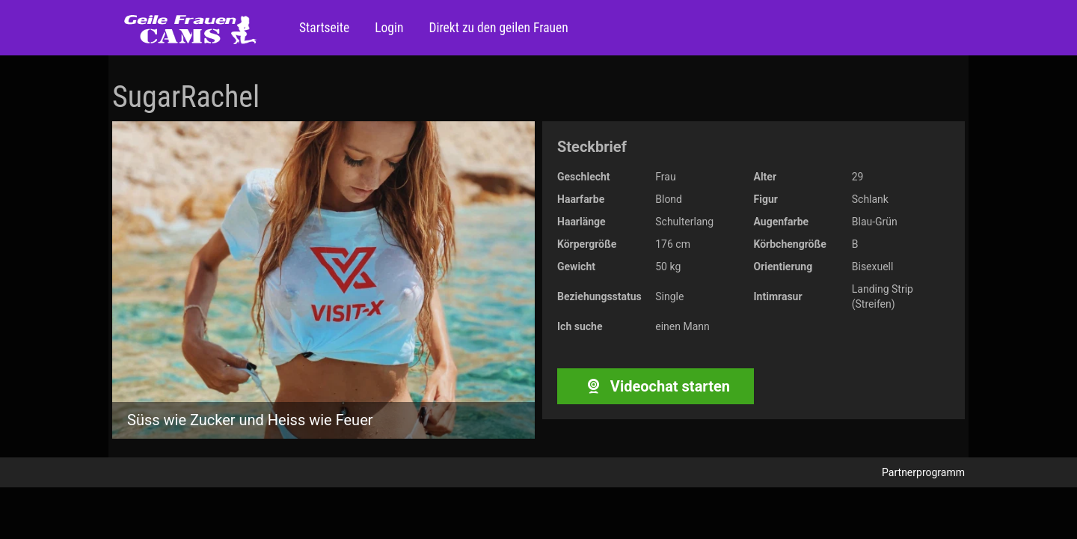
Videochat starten (655, 386)
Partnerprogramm (923, 472)
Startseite (324, 27)
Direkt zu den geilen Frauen (497, 27)
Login (387, 27)
